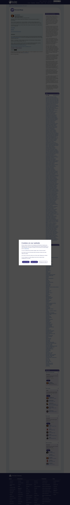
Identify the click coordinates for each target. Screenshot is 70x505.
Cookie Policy (26, 248)
